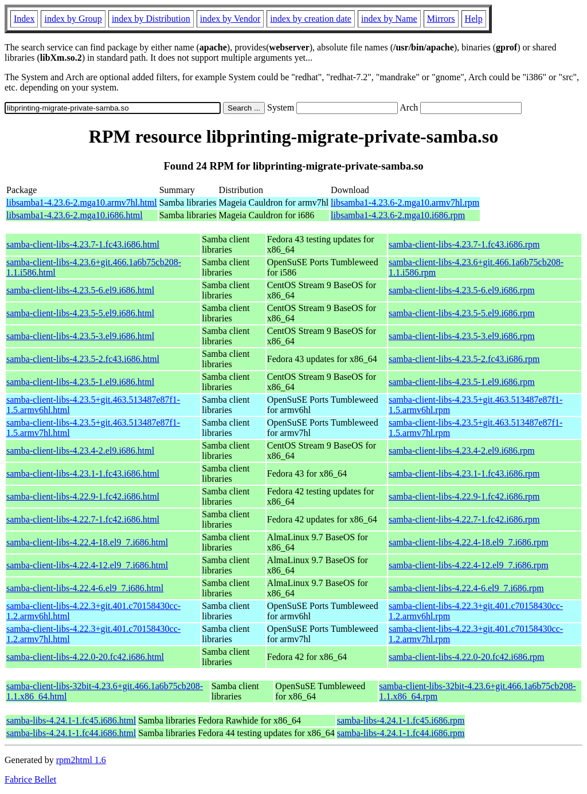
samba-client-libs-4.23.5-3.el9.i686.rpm (462, 336)
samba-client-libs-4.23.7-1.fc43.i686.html (82, 244)
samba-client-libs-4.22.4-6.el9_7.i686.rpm (466, 588)
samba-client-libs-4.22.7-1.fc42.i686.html (82, 519)
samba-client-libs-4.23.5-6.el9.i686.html (80, 290)
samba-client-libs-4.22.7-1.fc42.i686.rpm (464, 519)
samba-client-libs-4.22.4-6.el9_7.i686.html (84, 588)
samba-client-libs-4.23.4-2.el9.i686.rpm (462, 450)
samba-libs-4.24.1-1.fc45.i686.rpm (401, 720)
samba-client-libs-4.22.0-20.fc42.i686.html (85, 657)
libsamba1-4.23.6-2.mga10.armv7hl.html (81, 202)
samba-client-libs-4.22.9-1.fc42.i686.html (82, 496)
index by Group (72, 18)
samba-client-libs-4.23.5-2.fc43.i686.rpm (464, 359)
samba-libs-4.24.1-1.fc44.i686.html (71, 733)
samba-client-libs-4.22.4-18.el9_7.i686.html (87, 542)
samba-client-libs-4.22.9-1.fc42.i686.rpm (464, 496)
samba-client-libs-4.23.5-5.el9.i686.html (80, 313)
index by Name (389, 18)
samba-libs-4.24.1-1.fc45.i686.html (71, 720)
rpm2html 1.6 (81, 760)
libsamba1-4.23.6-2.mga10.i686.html (74, 215)
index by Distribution (151, 18)
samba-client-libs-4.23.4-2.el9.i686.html (80, 450)
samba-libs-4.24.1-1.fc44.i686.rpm (401, 733)
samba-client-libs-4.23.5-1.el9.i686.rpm (462, 382)
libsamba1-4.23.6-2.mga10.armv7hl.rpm (405, 202)
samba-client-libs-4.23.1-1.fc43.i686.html (82, 473)
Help (474, 18)
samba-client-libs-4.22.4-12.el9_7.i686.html (87, 565)
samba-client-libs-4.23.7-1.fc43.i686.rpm (464, 244)
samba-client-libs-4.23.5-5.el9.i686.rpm (462, 313)
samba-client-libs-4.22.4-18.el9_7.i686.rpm (469, 542)
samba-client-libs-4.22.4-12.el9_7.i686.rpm (469, 565)
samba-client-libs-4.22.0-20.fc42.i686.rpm (467, 657)
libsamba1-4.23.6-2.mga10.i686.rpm (398, 215)
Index (24, 18)
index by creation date (310, 18)
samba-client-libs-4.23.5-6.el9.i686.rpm (462, 290)
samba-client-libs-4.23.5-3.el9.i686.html (80, 336)
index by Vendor (230, 18)
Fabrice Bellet (30, 779)
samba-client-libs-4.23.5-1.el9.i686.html (80, 382)
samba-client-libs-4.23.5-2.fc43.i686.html (82, 359)
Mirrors (441, 18)
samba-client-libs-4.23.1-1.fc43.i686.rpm (464, 473)
